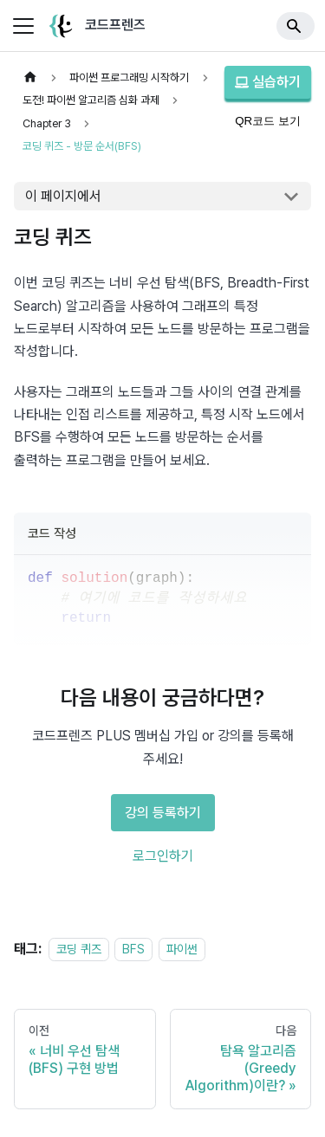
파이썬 (182, 948)
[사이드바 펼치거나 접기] (23, 26)
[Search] (295, 26)
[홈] (30, 77)
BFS (133, 948)
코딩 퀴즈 (78, 948)
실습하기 (268, 82)
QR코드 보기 (268, 120)
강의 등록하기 (163, 812)
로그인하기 (163, 856)
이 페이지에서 (63, 196)
